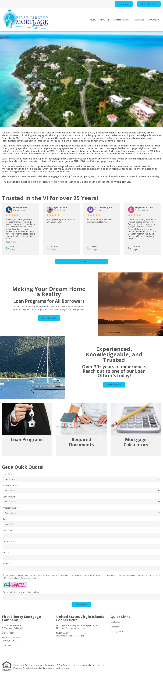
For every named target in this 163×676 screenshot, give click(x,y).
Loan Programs (121, 19)
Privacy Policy (20, 578)
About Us (104, 19)
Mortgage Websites (22, 668)
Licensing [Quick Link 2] (115, 626)
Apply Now (124, 4)
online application (24, 182)
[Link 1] (27, 429)
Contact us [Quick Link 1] (115, 622)
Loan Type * (8, 474)
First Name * (8, 530)
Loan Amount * (9, 496)
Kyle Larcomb (60, 207)
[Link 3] (136, 429)
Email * (6, 552)
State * (6, 519)
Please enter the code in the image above (21, 592)
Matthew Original (103, 207)
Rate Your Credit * (11, 485)
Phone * (6, 563)
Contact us (75, 182)
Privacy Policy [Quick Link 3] (117, 631)
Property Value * (10, 508)
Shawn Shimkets (21, 207)
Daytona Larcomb (144, 207)
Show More (81, 261)
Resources (139, 19)
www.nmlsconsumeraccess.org (70, 635)
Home (93, 19)
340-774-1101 (149, 4)
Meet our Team (114, 384)
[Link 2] (81, 429)
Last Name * (8, 541)
